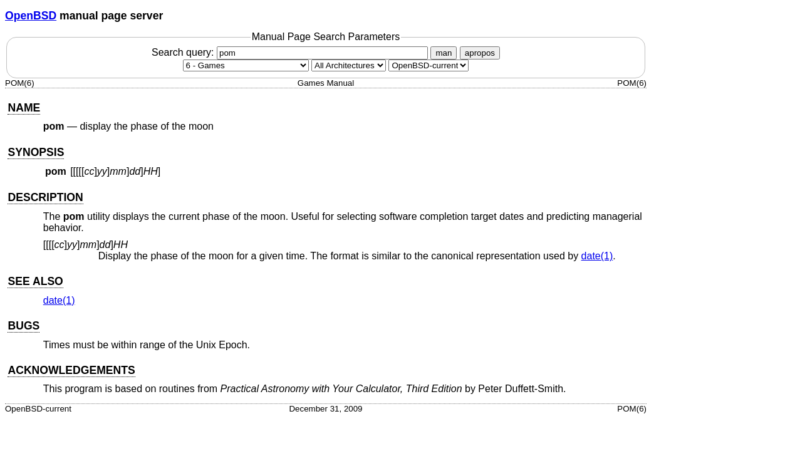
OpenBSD (30, 15)
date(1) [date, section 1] (597, 256)
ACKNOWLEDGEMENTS (71, 370)
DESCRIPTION (45, 197)
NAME (24, 107)
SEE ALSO (35, 281)
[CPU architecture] (348, 65)
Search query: (291, 52)
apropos (480, 53)
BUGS (23, 325)
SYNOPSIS (36, 152)
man (443, 53)
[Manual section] (246, 65)
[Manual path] (428, 65)
